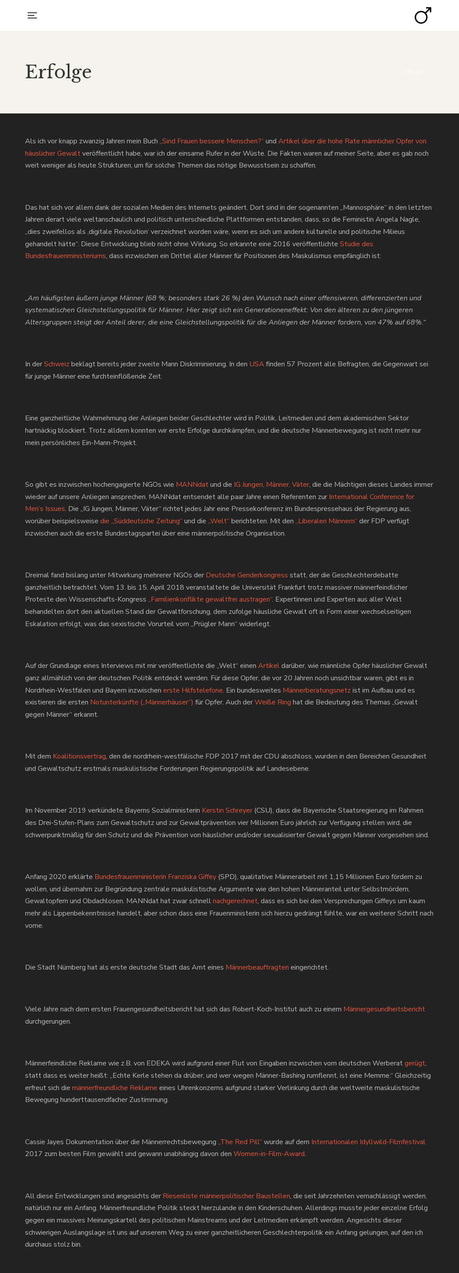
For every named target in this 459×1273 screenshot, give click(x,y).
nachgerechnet (235, 901)
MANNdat (192, 484)
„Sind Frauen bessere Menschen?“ (212, 141)
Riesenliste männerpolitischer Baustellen (226, 1196)
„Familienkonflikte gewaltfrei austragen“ (210, 599)
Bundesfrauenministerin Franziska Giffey (155, 877)
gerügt (414, 1063)
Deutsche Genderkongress (247, 575)
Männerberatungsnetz (317, 690)
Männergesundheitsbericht (384, 1009)
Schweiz (56, 364)
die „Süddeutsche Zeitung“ (141, 521)
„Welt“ (219, 521)
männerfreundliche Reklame (114, 1088)
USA (256, 364)
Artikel (269, 666)
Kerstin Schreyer (227, 810)
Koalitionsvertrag (79, 756)
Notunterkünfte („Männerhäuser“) (141, 702)
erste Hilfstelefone (193, 690)
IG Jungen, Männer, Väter (271, 484)
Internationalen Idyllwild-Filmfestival (368, 1142)
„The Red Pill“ (240, 1142)
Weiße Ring (273, 702)
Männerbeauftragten (257, 967)
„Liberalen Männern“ (326, 521)
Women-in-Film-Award (269, 1154)
